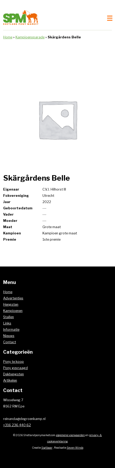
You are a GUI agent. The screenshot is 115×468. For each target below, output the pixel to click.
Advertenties (13, 298)
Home (7, 37)
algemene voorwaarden (70, 435)
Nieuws (8, 336)
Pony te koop (13, 362)
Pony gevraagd (15, 368)
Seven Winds (75, 447)
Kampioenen (13, 311)
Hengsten (10, 304)
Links (7, 323)
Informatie (11, 329)
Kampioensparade (30, 37)
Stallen (8, 317)
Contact (9, 342)
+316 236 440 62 (17, 425)
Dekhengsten (13, 374)
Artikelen (10, 380)
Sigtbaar (46, 447)
